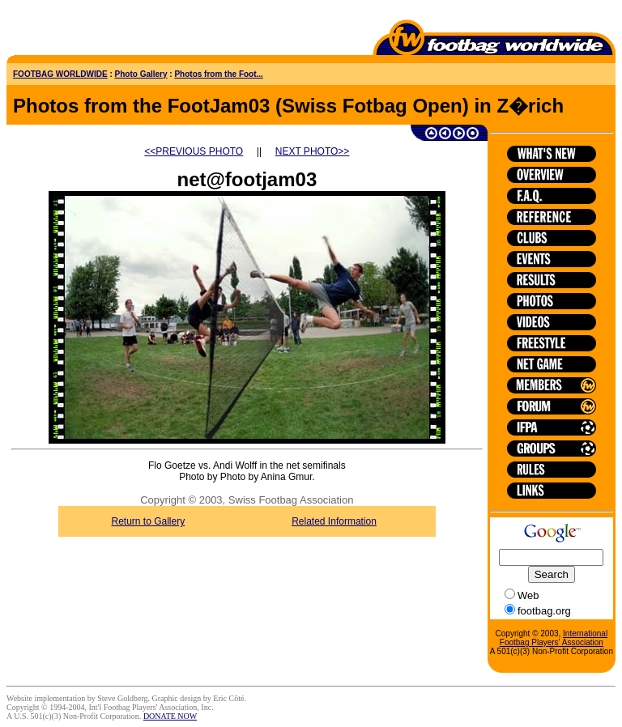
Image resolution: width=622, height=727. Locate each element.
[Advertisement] (101, 30)
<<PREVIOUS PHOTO (193, 151)
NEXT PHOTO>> (312, 151)
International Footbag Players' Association (553, 638)
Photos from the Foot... (218, 74)
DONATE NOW (170, 716)
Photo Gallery (141, 74)
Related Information (334, 521)
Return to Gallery (148, 521)
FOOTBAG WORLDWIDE (60, 74)
